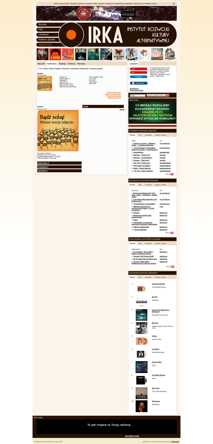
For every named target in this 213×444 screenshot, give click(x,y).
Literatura (43, 34)
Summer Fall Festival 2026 (143, 256)
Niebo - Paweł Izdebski (142, 168)
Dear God (155, 388)
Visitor (154, 336)
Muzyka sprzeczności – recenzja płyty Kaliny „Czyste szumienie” (142, 208)
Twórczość (66, 68)
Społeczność (45, 44)
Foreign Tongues (158, 284)
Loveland (155, 349)
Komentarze (75, 68)
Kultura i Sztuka (46, 39)
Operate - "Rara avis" (141, 160)
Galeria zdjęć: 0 (43, 163)
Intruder (136, 213)
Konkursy (71, 64)
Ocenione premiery (96, 68)
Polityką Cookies (150, 3)
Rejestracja (134, 88)
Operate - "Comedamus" (142, 158)
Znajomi (58, 68)
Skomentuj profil (114, 98)
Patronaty (81, 64)
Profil (40, 68)
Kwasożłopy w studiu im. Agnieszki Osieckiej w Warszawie (144, 223)
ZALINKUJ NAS (132, 436)
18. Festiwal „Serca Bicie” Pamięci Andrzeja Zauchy (142, 253)
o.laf (161, 206)
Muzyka (42, 24)
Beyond (155, 323)
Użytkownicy (52, 64)
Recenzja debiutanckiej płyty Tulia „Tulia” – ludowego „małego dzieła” (144, 195)
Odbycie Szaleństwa (141, 227)
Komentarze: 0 (43, 167)
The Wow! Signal (158, 375)
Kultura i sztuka (160, 135)
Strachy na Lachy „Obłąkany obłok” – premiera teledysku (143, 144)
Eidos (135, 220)
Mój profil (41, 64)
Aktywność (84, 68)
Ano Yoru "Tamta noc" (142, 163)
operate (163, 155)
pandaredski (164, 152)
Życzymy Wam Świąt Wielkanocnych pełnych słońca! (143, 262)
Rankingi (62, 64)
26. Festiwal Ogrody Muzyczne (145, 259)
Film (40, 29)
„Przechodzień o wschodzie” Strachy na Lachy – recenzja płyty (144, 149)
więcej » (122, 109)
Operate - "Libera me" (141, 155)
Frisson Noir (157, 362)
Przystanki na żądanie (141, 166)
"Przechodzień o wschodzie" (144, 204)
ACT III (154, 297)
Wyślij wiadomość (114, 92)
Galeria (51, 68)
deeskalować (138, 152)
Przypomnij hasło (136, 90)
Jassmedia (175, 442)
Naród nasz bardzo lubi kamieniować (141, 216)
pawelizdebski (165, 163)
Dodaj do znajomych (113, 94)
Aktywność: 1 (42, 171)
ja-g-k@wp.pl (165, 143)
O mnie (45, 68)
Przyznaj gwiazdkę (113, 96)
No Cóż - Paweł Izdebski (143, 171)
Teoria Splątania (140, 230)
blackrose (163, 213)
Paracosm (156, 401)
